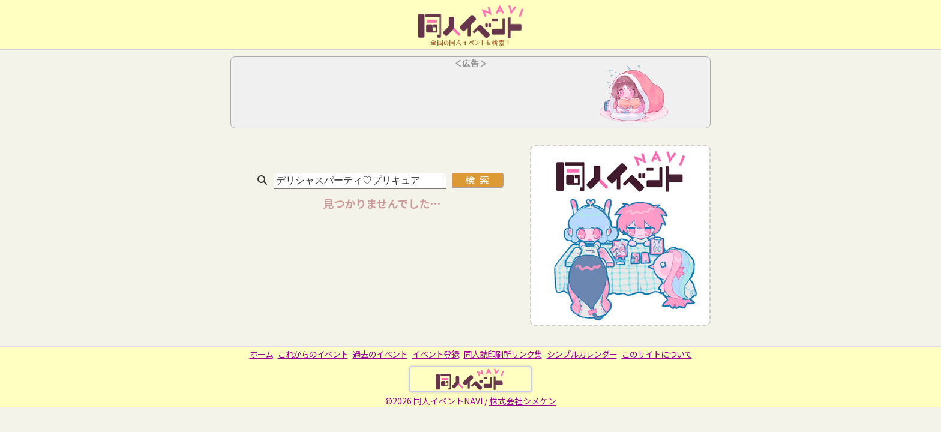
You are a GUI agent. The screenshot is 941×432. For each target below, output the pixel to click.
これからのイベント (313, 354)
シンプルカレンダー (582, 354)
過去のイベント (380, 354)
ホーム (261, 354)
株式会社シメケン (522, 401)
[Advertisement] (470, 96)
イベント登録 (435, 354)
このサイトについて (657, 354)
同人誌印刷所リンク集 (503, 354)
